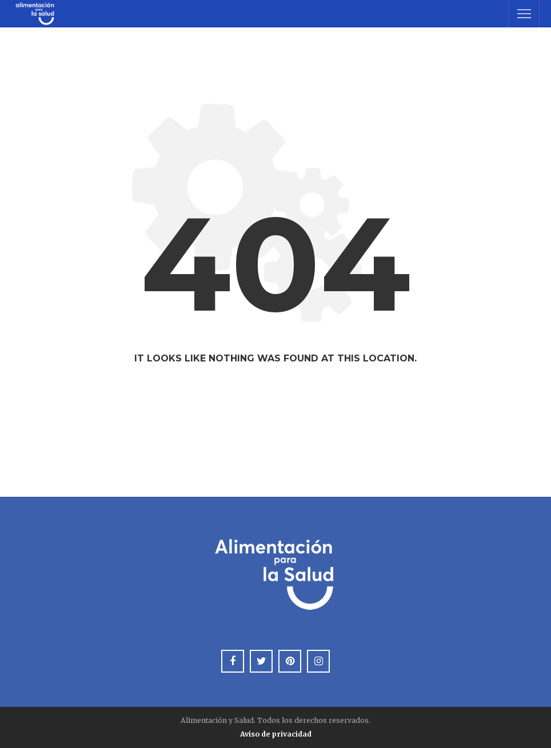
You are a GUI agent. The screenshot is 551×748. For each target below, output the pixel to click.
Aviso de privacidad (276, 734)
